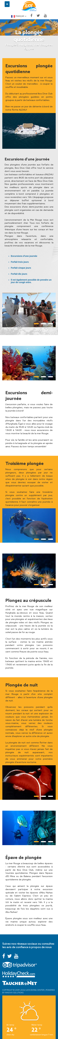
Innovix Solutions (14, 992)
